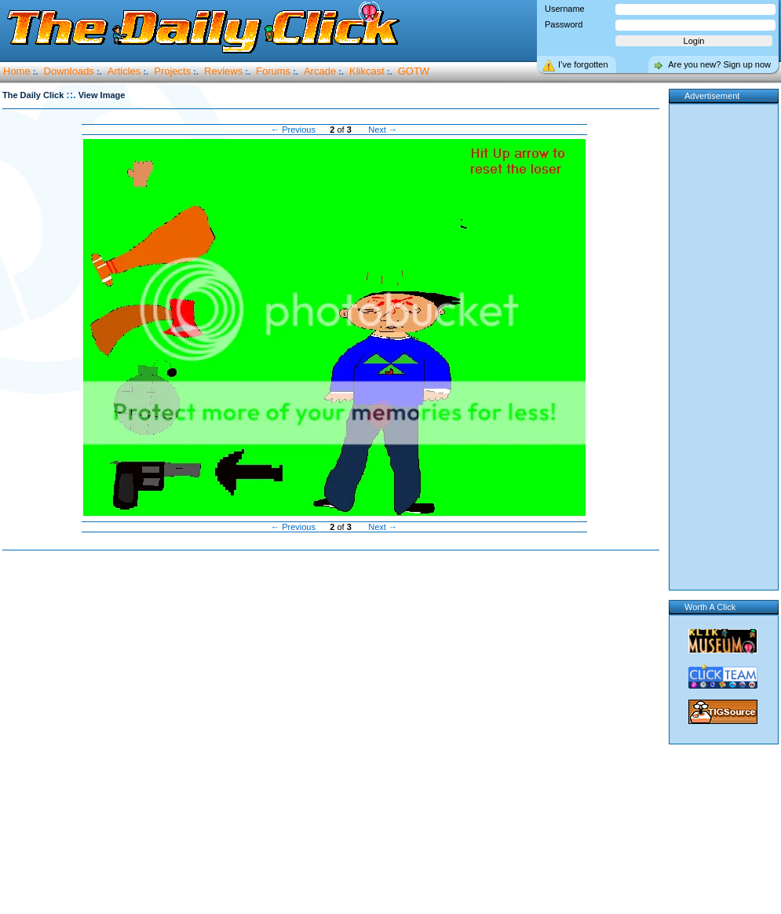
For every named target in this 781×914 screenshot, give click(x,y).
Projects (172, 71)
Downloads (69, 71)
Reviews (223, 71)
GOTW (413, 71)
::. (70, 95)
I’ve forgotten (583, 64)
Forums (273, 71)
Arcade (320, 71)
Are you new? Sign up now (719, 64)
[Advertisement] (167, 733)
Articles (124, 71)
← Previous (293, 129)
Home (17, 71)
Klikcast (367, 71)
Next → (382, 129)
